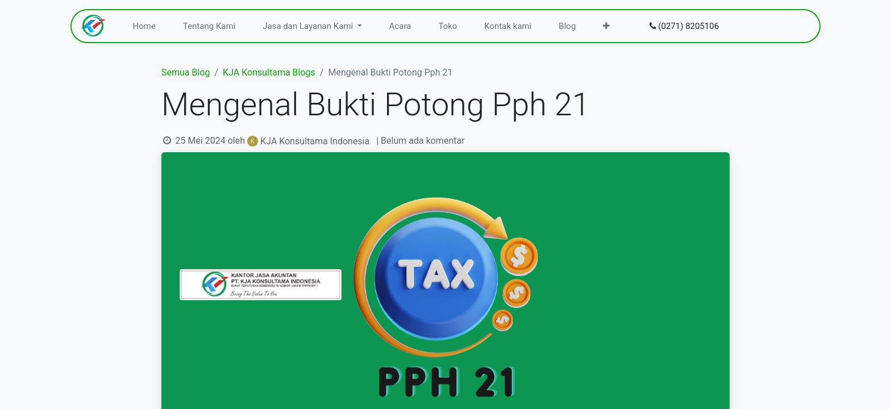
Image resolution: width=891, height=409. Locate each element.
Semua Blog (185, 72)
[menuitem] (144, 26)
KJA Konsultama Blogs (269, 72)
